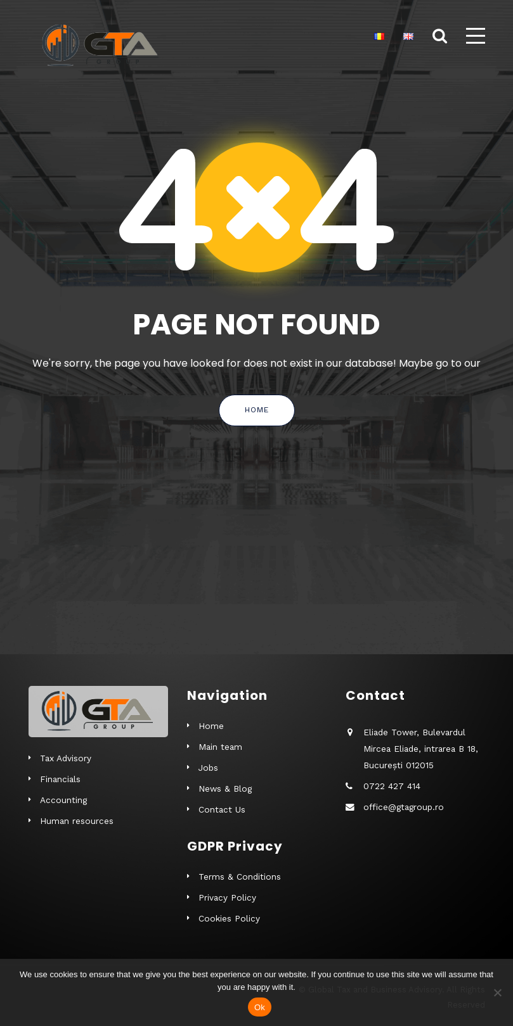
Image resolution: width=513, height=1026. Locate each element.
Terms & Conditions (239, 876)
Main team (220, 747)
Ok (259, 1007)
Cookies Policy (229, 918)
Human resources (77, 821)
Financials (60, 779)
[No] (497, 992)
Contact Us (221, 809)
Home (257, 409)
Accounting (63, 800)
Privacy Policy (227, 897)
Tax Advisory (65, 758)
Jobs (208, 768)
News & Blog (225, 788)
